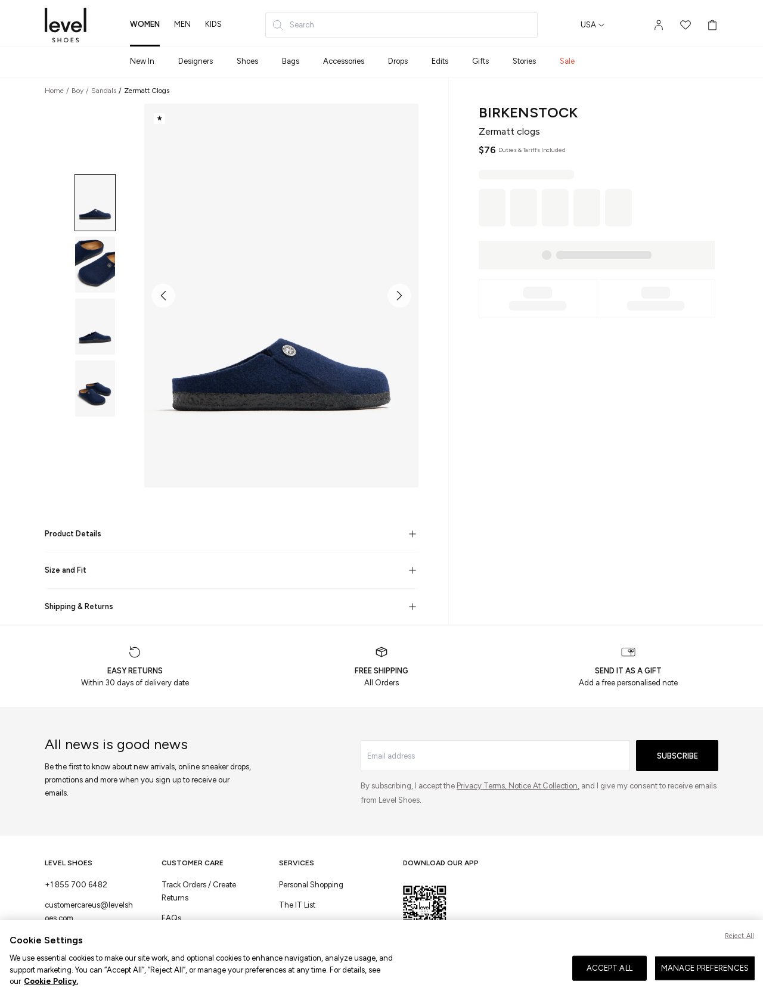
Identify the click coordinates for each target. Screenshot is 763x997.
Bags (290, 61)
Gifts (480, 61)
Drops (398, 61)
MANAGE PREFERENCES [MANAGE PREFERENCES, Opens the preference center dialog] (705, 968)
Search (293, 25)
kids (213, 24)
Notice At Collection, (543, 785)
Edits (440, 61)
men (182, 24)
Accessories (343, 61)
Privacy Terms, (482, 785)
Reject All (739, 936)
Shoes (247, 61)
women (145, 24)
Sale (567, 61)
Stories (524, 61)
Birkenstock (528, 112)
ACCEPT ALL (609, 968)
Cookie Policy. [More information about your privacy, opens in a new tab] (51, 982)
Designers (195, 61)
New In (142, 61)
